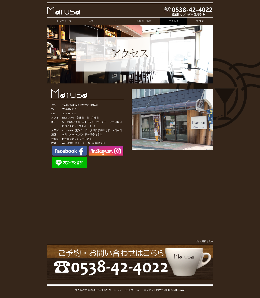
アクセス (174, 21)
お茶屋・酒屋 (143, 21)
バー (116, 21)
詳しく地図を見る (204, 241)
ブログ (200, 21)
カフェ (92, 21)
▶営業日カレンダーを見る (77, 139)
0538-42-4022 (69, 109)
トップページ (63, 21)
